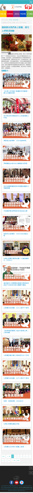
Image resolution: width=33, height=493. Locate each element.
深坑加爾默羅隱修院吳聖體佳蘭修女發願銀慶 (16, 187)
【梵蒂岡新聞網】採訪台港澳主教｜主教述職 (16, 331)
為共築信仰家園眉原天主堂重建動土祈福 (16, 117)
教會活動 (3, 14)
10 (9, 460)
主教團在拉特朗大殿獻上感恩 (14, 446)
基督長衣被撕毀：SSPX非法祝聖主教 (16, 235)
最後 (18, 460)
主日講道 (30, 14)
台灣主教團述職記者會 (11, 424)
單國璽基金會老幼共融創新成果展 (15, 163)
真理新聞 (10, 14)
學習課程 (23, 14)
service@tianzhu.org (25, 487)
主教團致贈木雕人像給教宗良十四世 (16, 355)
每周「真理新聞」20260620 (13, 401)
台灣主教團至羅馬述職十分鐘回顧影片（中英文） (16, 259)
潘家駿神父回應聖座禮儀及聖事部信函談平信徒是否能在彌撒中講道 (16, 284)
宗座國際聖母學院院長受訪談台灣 (15, 211)
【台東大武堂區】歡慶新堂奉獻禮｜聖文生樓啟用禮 (16, 92)
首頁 (10, 20)
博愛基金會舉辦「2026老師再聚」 (16, 140)
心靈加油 (16, 14)
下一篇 (13, 460)
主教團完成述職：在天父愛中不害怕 (16, 308)
